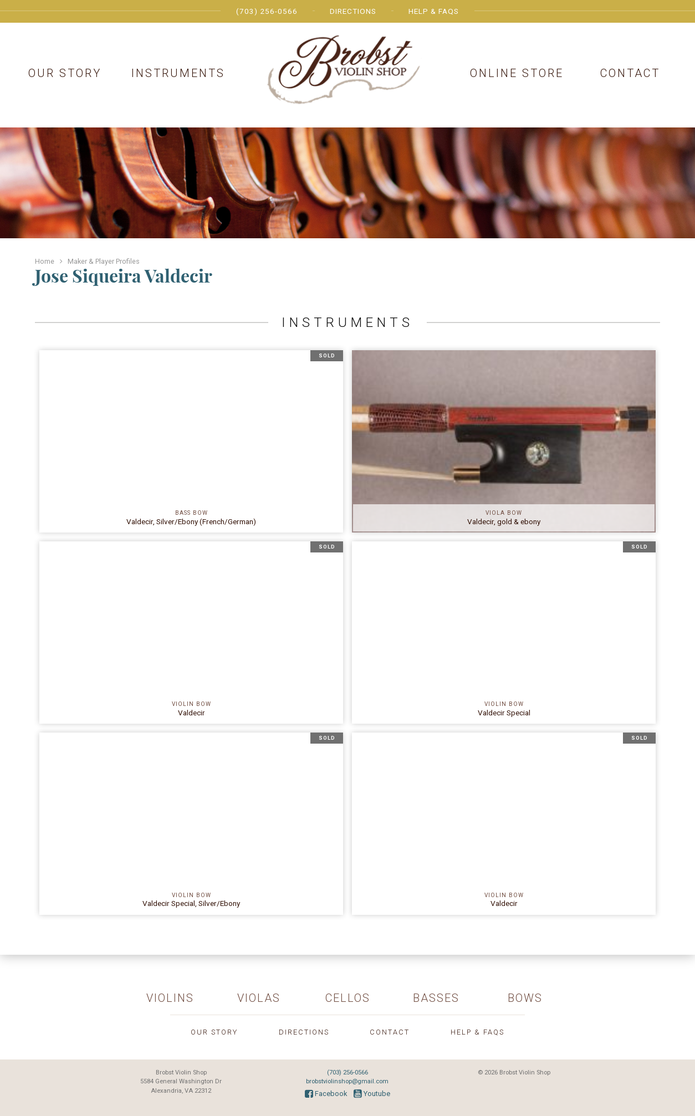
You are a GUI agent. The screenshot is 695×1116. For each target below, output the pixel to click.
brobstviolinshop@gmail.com (347, 1081)
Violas (258, 998)
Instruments (178, 73)
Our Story (64, 73)
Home (44, 261)
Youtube (372, 1093)
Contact (630, 73)
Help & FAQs (433, 11)
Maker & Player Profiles (104, 261)
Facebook (326, 1093)
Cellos (347, 998)
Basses (436, 998)
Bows (525, 998)
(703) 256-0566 (267, 11)
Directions (353, 11)
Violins (170, 998)
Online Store (517, 73)
